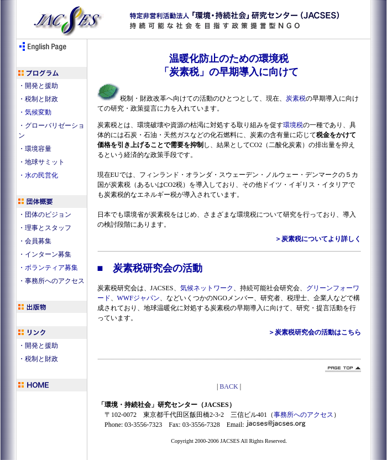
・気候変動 (34, 112)
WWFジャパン (138, 298)
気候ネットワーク (206, 288)
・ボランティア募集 (48, 267)
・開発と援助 (38, 86)
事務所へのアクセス (303, 415)
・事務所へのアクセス (51, 281)
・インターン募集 (44, 254)
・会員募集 (34, 241)
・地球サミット (41, 162)
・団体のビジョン (44, 214)
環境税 (293, 125)
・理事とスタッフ (44, 228)
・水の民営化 (38, 175)
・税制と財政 (38, 99)
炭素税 (296, 98)
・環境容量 (34, 149)
